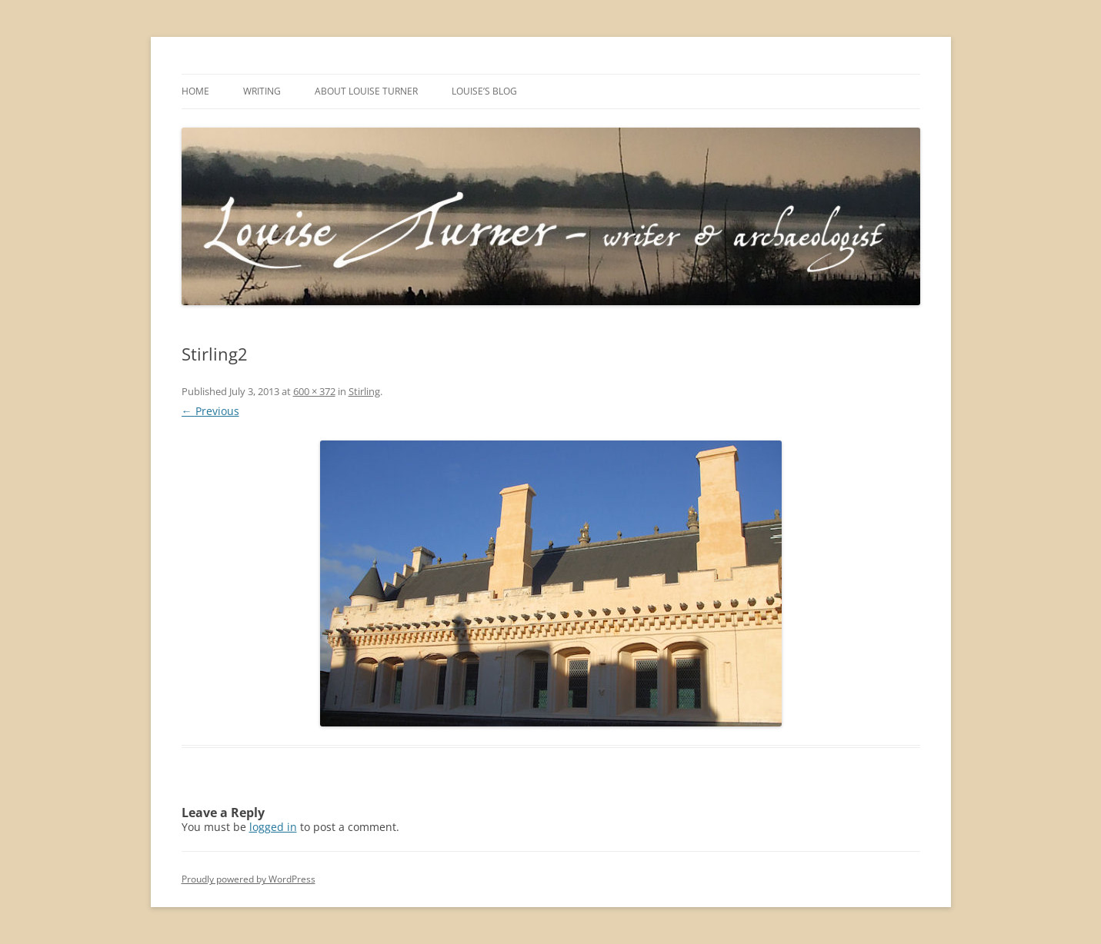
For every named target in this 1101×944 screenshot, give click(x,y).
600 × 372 (314, 391)
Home (195, 91)
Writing (262, 91)
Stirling (364, 391)
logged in (273, 826)
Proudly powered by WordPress (248, 879)
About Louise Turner (366, 91)
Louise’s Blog (484, 91)
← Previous (210, 411)
